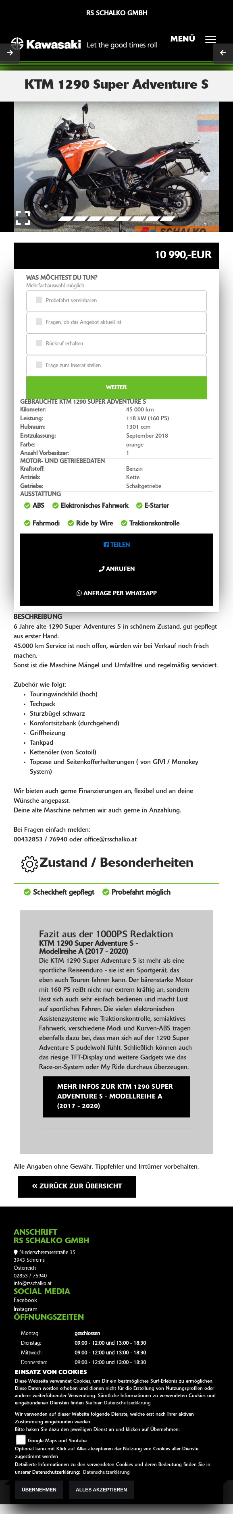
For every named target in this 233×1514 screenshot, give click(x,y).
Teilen (117, 545)
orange (135, 445)
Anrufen (117, 569)
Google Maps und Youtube (57, 1441)
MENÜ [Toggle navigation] (196, 42)
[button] (29, 165)
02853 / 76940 (30, 1276)
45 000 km (140, 410)
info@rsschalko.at (33, 1283)
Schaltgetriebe (143, 487)
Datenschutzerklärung (127, 1403)
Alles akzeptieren (101, 1490)
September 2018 (147, 436)
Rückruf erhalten (64, 344)
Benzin (134, 469)
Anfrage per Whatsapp (117, 593)
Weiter (116, 388)
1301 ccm (138, 427)
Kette (132, 478)
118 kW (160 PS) (147, 419)
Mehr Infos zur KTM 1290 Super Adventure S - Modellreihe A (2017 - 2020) (115, 1097)
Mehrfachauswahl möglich (55, 286)
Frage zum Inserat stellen (73, 365)
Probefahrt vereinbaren (71, 300)
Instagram (25, 1309)
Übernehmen (39, 1490)
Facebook (25, 1301)
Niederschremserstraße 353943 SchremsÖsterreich (44, 1260)
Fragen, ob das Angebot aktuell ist (83, 322)
